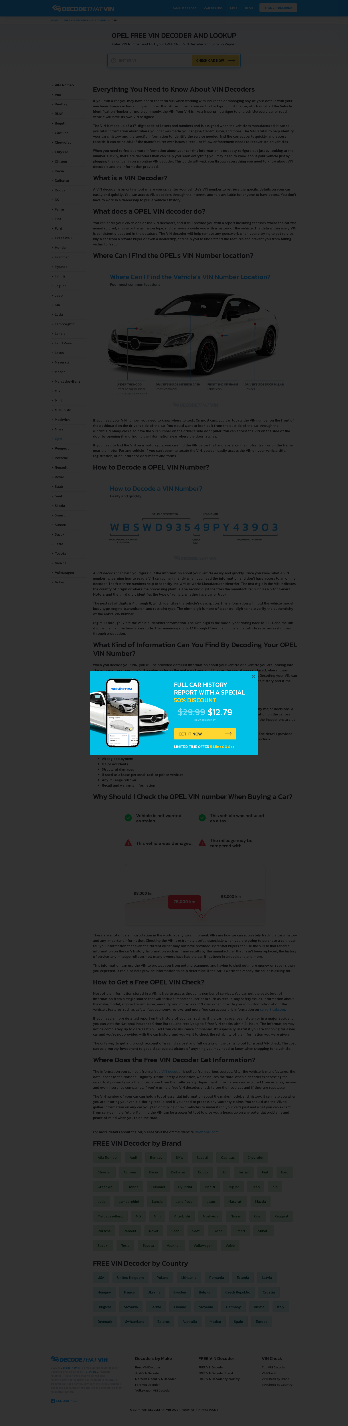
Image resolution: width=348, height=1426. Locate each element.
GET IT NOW (190, 734)
